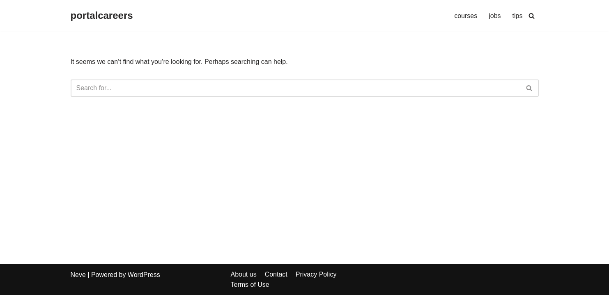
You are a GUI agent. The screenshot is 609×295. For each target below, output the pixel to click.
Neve (78, 274)
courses (465, 15)
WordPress (144, 274)
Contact (276, 274)
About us (244, 274)
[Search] (532, 16)
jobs (495, 15)
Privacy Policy (316, 274)
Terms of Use (250, 284)
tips (517, 15)
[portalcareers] (102, 15)
